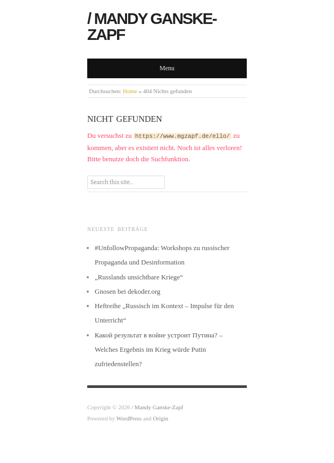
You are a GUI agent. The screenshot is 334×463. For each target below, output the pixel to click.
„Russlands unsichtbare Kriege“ (139, 277)
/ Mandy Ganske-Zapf (151, 26)
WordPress (128, 418)
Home (130, 91)
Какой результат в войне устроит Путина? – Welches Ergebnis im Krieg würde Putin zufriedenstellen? (159, 349)
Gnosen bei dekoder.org (128, 291)
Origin (161, 418)
